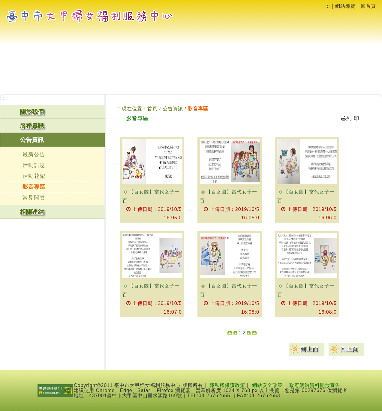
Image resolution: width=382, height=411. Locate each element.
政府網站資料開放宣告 (314, 385)
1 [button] (240, 332)
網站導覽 (345, 6)
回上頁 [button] (349, 349)
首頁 (152, 108)
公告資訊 (174, 108)
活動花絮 (34, 176)
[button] (229, 332)
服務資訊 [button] (32, 125)
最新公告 (34, 154)
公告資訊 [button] (32, 139)
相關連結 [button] (32, 212)
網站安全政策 (267, 385)
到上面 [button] (310, 349)
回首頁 (368, 6)
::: (327, 6)
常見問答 (34, 198)
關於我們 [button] (32, 111)
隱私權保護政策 (227, 385)
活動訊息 (34, 165)
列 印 (350, 118)
